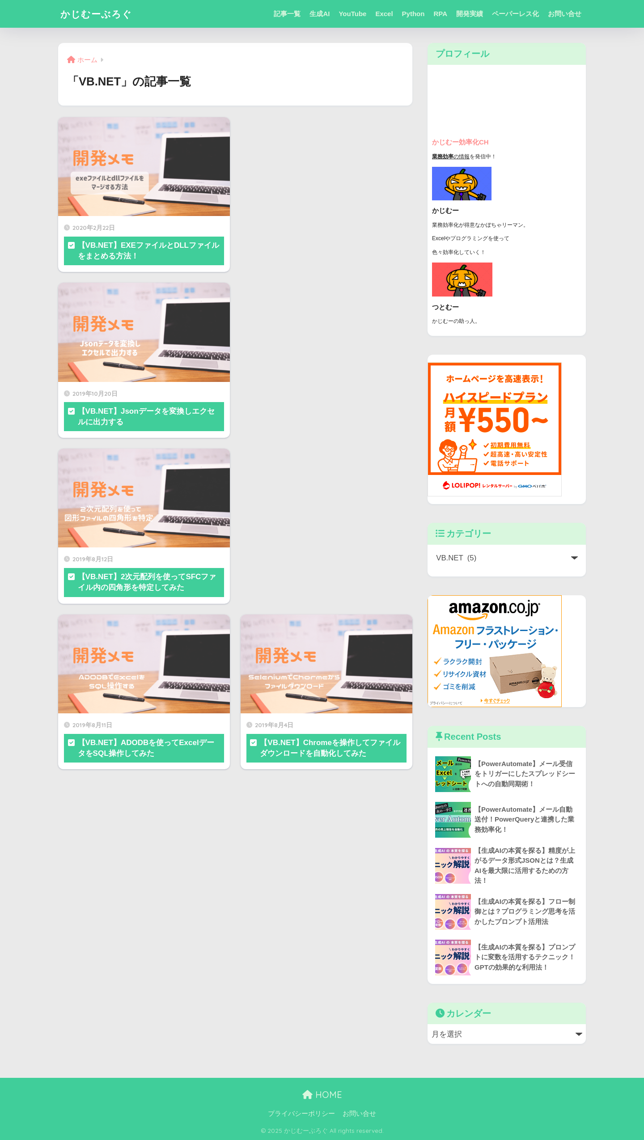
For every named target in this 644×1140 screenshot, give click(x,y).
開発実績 (469, 13)
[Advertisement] (326, 142)
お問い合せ (564, 13)
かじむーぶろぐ (99, 13)
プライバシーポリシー (301, 1113)
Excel (384, 13)
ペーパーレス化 (515, 13)
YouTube (352, 13)
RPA (440, 13)
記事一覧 (287, 13)
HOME (322, 1095)
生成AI (319, 13)
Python (413, 13)
